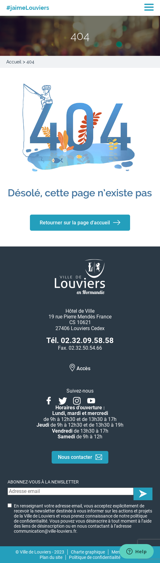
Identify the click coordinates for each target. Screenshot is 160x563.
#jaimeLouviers (27, 8)
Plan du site (51, 557)
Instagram (77, 400)
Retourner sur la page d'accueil (75, 223)
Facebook (49, 400)
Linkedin (105, 400)
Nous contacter (75, 457)
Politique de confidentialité (94, 557)
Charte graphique (88, 551)
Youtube (91, 400)
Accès (83, 368)
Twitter (63, 400)
